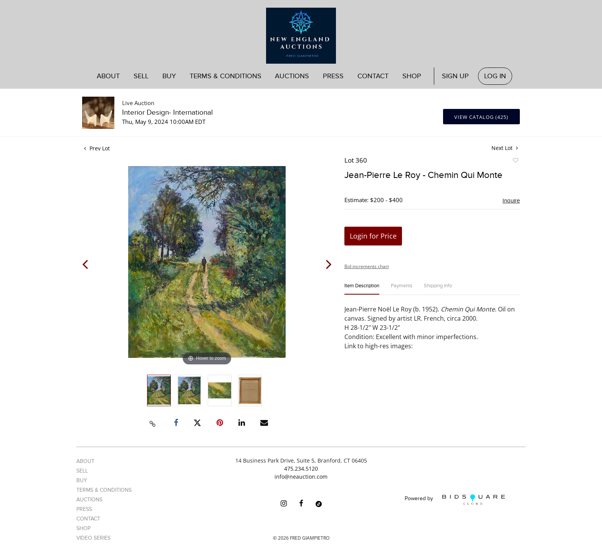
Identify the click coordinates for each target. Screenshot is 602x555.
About (108, 76)
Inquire (511, 200)
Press (333, 76)
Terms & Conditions (225, 76)
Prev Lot (97, 148)
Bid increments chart (366, 266)
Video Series (93, 538)
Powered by (455, 499)
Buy (169, 76)
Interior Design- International (167, 112)
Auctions (292, 76)
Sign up (455, 76)
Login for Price (373, 235)
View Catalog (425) (481, 117)
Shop (411, 76)
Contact (373, 76)
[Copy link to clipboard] (152, 422)
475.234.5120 (301, 468)
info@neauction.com (301, 476)
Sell (141, 76)
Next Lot (504, 148)
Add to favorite (515, 161)
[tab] (361, 289)
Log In (495, 76)
